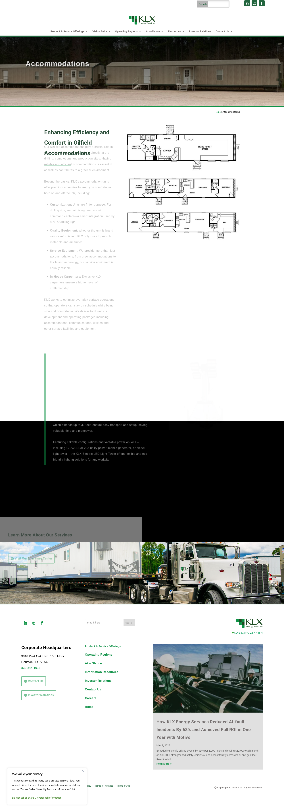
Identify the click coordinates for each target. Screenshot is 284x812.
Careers (90, 698)
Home (218, 112)
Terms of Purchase (104, 786)
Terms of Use (123, 786)
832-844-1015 (30, 667)
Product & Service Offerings (103, 646)
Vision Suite (101, 31)
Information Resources (101, 672)
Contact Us (224, 31)
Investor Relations (200, 31)
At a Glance (154, 31)
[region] (47, 786)
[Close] (83, 771)
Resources (176, 31)
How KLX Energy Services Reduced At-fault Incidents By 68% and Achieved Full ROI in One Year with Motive (203, 729)
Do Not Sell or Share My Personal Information (37, 797)
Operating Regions (128, 31)
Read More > (164, 763)
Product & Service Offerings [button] (69, 31)
